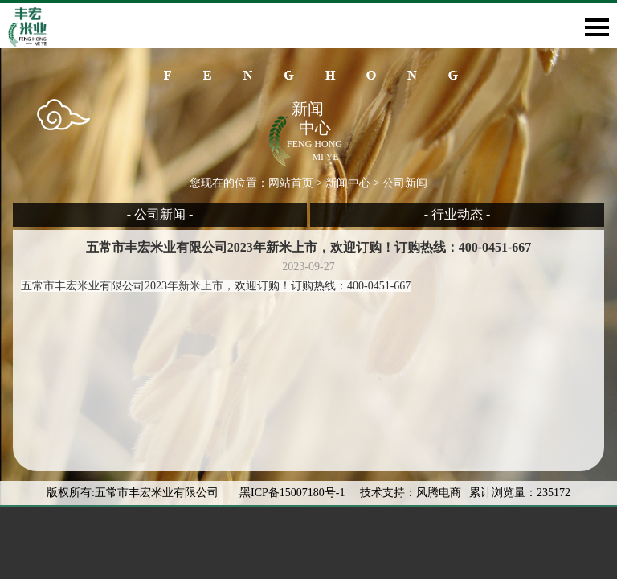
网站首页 (290, 183)
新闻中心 (347, 183)
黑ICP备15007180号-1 (293, 493)
